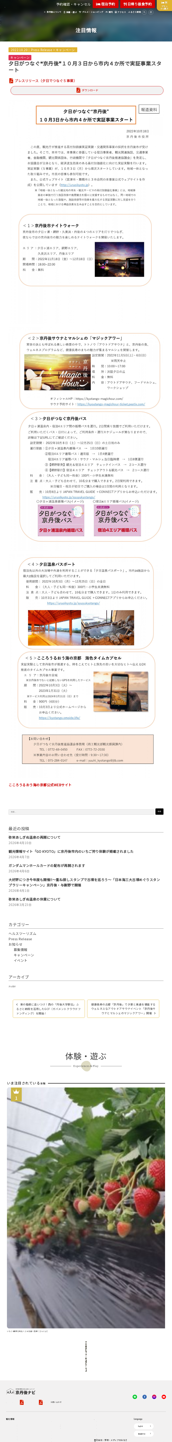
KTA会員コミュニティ (105, 1317)
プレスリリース (102, 1378)
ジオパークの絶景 (24, 1324)
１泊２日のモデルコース (27, 1373)
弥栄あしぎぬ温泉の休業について (35, 899)
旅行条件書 (90, 1285)
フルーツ (20, 1357)
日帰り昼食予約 (138, 4)
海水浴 (11, 1408)
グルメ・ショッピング (17, 1387)
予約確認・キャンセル (73, 4)
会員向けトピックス (104, 1332)
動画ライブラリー (103, 1393)
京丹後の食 (21, 1394)
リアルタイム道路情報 (61, 1378)
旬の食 (20, 1351)
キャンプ (12, 1415)
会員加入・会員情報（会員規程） (110, 1346)
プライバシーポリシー (40, 1285)
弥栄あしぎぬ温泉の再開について (35, 837)
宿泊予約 (105, 4)
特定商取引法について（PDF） (25, 1291)
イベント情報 (57, 1356)
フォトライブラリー (104, 1385)
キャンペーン (65, 50)
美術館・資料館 (23, 1362)
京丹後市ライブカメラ (61, 1364)
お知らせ (15, 944)
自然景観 (20, 1341)
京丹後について (14, 1317)
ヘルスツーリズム (22, 933)
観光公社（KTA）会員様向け (107, 1308)
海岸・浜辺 (21, 1330)
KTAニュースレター (104, 1339)
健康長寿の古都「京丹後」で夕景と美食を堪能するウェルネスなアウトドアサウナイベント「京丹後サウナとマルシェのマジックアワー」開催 (123, 1008)
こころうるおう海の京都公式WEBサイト (40, 784)
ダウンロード (90, 90)
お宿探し (55, 1317)
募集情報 (21, 949)
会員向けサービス (103, 1324)
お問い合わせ (50, 1291)
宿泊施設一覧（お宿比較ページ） (74, 1335)
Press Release (41, 50)
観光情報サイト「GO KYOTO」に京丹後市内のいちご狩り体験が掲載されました (71, 851)
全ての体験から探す (85, 1250)
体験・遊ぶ (13, 1380)
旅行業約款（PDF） (70, 1285)
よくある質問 (57, 1385)
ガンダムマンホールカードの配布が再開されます (47, 865)
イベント (21, 960)
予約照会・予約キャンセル (71, 1330)
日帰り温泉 (21, 1346)
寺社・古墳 (21, 1367)
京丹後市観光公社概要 (15, 1285)
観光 (10, 1401)
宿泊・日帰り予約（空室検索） (73, 1324)
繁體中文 (142, 1322)
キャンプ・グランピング (27, 1335)
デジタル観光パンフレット (63, 1371)
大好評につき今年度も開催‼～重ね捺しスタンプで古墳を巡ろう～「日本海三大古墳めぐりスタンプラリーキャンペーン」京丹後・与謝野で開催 (84, 882)
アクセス (55, 1342)
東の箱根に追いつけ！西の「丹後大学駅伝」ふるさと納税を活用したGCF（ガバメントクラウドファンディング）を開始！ (48, 1008)
